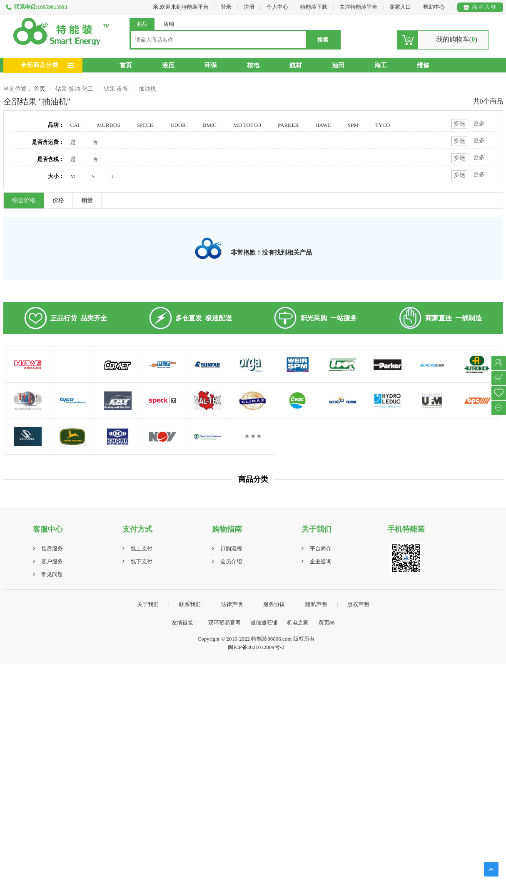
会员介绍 (231, 561)
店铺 (168, 24)
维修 (423, 65)
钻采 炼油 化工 (74, 89)
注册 (249, 7)
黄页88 (327, 622)
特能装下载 (314, 7)
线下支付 (141, 561)
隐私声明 (316, 604)
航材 (295, 65)
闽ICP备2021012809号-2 (256, 647)
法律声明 (232, 604)
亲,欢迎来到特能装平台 (180, 7)
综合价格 (23, 200)
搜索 (322, 40)
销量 (87, 200)
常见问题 (52, 574)
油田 (338, 65)
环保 (210, 65)
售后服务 (52, 548)
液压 (168, 65)
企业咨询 (321, 561)
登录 (226, 7)
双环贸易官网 (224, 622)
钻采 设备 (116, 89)
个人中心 (277, 7)
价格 (58, 200)
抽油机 (147, 89)
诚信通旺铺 (263, 622)
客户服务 (52, 561)
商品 (142, 24)
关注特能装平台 (359, 7)
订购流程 (231, 548)
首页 (126, 65)
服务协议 (274, 604)
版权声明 (358, 604)
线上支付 (141, 548)
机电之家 (298, 622)
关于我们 (148, 604)
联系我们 (190, 604)
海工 (380, 65)
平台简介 (321, 548)
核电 (253, 65)
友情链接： (185, 622)
